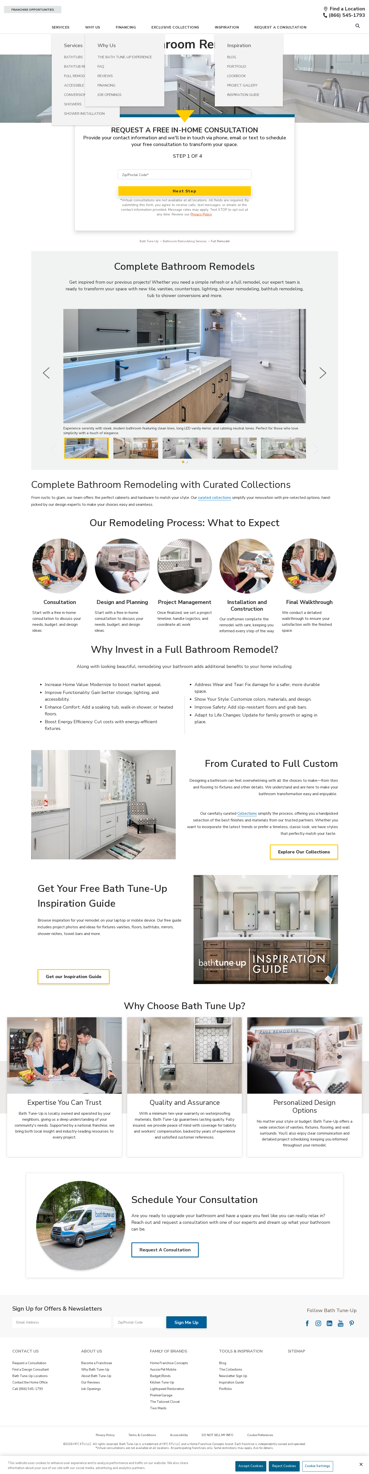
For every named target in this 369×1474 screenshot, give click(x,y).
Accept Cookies (250, 1466)
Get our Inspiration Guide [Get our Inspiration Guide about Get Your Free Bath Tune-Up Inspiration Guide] (73, 990)
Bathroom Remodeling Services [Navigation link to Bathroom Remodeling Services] (185, 255)
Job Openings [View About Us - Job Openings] (91, 1403)
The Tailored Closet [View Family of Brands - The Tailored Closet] (165, 1416)
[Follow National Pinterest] (352, 1337)
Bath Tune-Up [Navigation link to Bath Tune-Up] (149, 255)
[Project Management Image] (184, 579)
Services (61, 41)
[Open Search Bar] (357, 40)
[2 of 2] (186, 476)
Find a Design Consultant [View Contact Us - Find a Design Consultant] (30, 1383)
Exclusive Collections (175, 41)
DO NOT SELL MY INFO (217, 1449)
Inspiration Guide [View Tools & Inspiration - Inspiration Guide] (231, 1396)
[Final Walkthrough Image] (309, 579)
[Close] (361, 1464)
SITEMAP (296, 1365)
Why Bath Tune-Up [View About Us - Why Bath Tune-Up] (95, 1383)
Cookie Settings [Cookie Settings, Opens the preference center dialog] (317, 1466)
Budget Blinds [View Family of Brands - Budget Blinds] (160, 1390)
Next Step (184, 205)
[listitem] (86, 462)
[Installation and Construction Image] (247, 579)
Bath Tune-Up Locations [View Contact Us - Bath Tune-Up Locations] (30, 1390)
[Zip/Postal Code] (184, 188)
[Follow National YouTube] (340, 1337)
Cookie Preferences (260, 1449)
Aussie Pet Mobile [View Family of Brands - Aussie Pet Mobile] (163, 1383)
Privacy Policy (201, 228)
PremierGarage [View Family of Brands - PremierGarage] (161, 1409)
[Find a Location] (344, 9)
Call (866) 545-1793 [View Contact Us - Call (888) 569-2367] (27, 1403)
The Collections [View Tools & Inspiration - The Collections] (230, 1383)
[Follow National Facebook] (307, 1337)
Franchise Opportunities (32, 10)
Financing (126, 41)
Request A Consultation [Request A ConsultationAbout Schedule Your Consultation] (165, 1264)
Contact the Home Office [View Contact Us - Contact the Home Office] (30, 1396)
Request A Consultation (280, 41)
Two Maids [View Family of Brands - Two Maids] (158, 1422)
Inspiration (227, 41)
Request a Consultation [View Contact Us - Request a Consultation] (29, 1377)
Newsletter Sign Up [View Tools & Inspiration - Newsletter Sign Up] (233, 1390)
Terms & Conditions (142, 1449)
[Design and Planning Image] (122, 579)
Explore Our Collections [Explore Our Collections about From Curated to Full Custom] (304, 866)
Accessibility (179, 1449)
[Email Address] (61, 1336)
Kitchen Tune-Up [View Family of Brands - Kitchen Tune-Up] (162, 1396)
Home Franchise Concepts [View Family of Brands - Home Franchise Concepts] (169, 1377)
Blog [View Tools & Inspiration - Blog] (222, 1377)
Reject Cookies (284, 1466)
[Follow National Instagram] (318, 1337)
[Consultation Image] (59, 579)
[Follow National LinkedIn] (329, 1337)
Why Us (92, 41)
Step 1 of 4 (187, 170)
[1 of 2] (183, 476)
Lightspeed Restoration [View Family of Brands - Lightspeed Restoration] (167, 1403)
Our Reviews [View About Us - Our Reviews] (90, 1396)
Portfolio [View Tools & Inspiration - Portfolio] (225, 1403)
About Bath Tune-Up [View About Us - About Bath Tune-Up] (96, 1390)
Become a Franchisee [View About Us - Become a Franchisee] (96, 1377)
